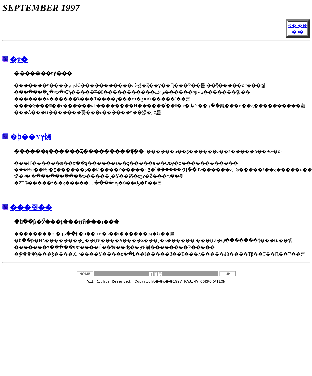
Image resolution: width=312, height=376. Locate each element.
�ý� (19, 59)
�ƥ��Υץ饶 (30, 137)
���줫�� (31, 207)
